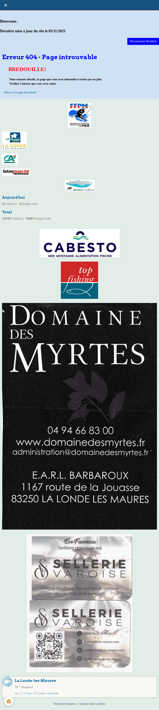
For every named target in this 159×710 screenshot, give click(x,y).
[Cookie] (8, 701)
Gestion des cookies (92, 703)
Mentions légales (65, 703)
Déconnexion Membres (143, 41)
